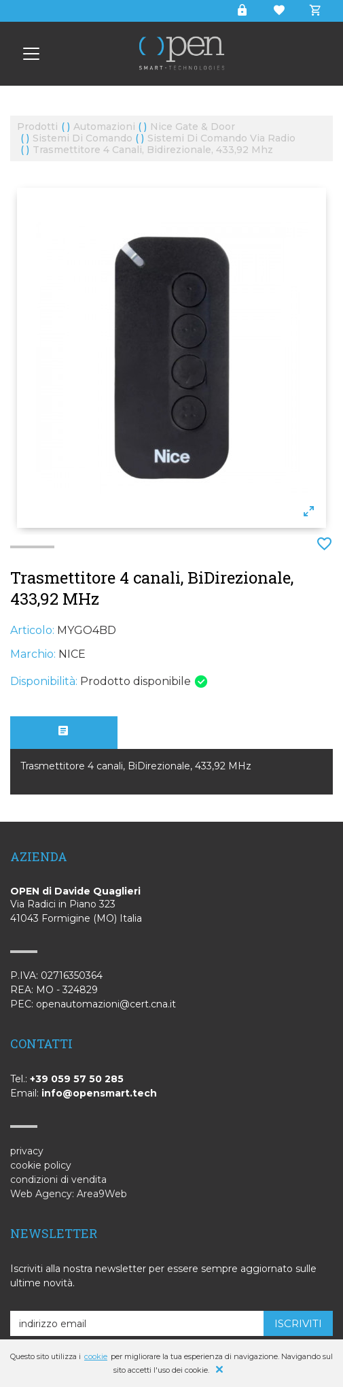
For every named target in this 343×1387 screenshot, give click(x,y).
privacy (26, 1151)
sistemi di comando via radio (221, 138)
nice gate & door (192, 127)
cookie (95, 1356)
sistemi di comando (82, 138)
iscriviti (298, 1323)
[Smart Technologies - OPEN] (31, 54)
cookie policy (40, 1165)
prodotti (37, 127)
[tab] (64, 732)
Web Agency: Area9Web (68, 1194)
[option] (171, 358)
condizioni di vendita (58, 1179)
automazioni (104, 127)
